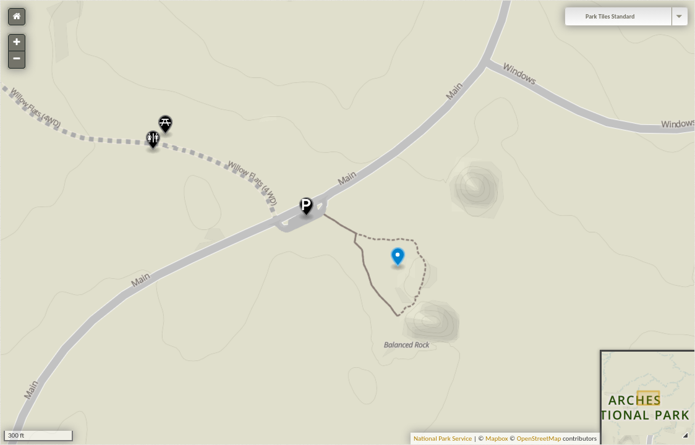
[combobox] (626, 16)
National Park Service (443, 438)
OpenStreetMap (539, 438)
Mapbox (496, 438)
